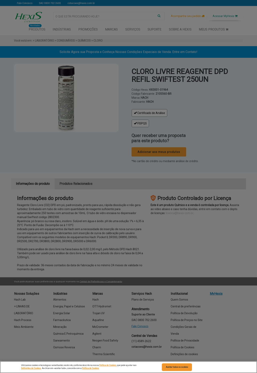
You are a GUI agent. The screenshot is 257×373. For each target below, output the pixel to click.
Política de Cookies (107, 365)
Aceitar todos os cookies (177, 367)
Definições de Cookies (31, 368)
